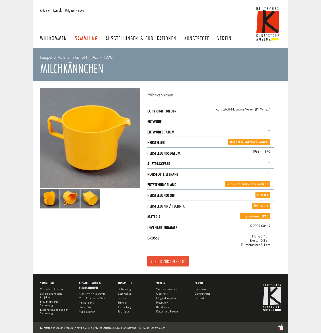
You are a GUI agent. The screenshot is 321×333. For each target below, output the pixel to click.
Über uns (162, 293)
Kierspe (262, 195)
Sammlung (86, 38)
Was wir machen (166, 289)
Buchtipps (123, 311)
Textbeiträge (124, 307)
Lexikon (122, 298)
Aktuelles (45, 10)
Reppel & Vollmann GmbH (249, 142)
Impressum (201, 289)
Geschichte (124, 293)
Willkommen (53, 38)
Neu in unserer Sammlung (49, 303)
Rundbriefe (163, 307)
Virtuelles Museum (51, 289)
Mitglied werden (74, 10)
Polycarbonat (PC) (255, 216)
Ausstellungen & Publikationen (141, 38)
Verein (224, 38)
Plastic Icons (86, 302)
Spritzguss (261, 205)
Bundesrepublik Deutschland (247, 184)
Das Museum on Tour (92, 298)
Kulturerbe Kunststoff (92, 294)
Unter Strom (86, 307)
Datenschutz (202, 293)
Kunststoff (196, 38)
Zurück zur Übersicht (168, 261)
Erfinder (122, 302)
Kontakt (57, 10)
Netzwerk (162, 302)
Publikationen (87, 311)
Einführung (124, 289)
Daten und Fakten (167, 311)
